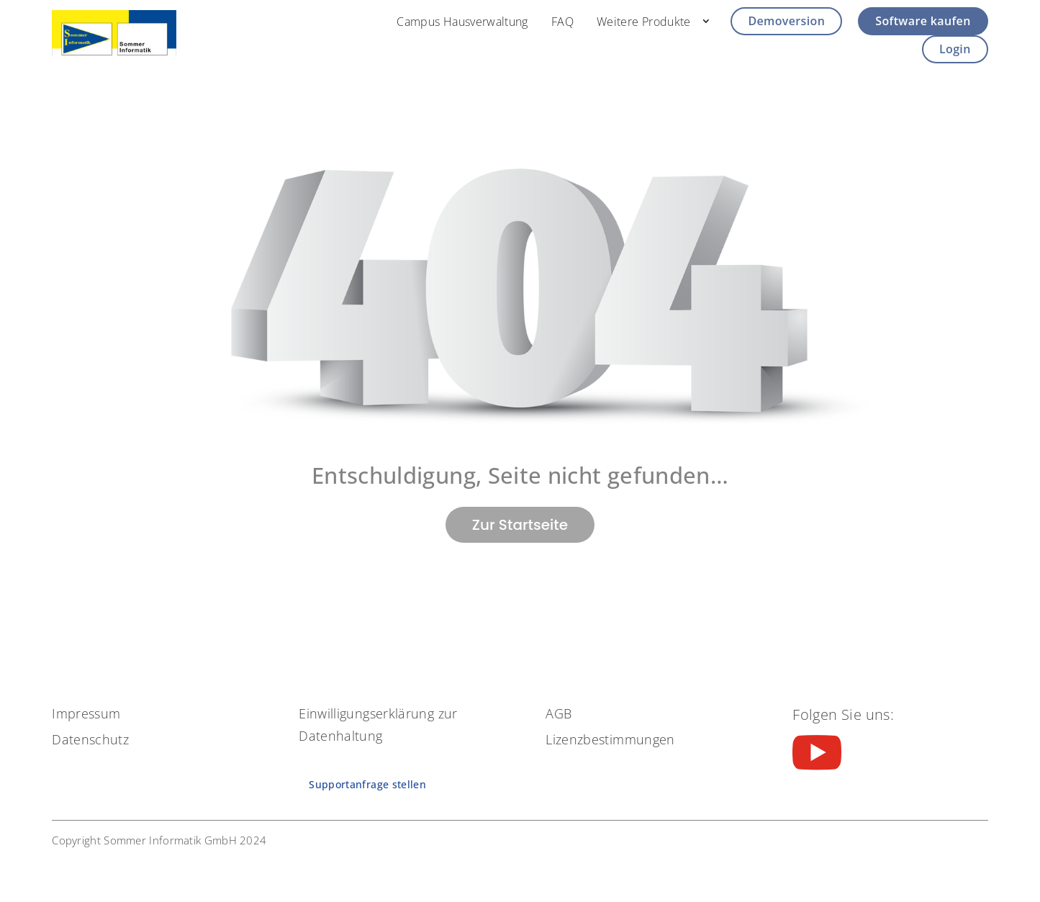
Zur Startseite (520, 525)
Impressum (86, 713)
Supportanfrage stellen (367, 784)
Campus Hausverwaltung (462, 22)
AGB (558, 713)
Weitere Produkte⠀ (648, 22)
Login (955, 49)
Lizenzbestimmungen (610, 739)
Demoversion (786, 21)
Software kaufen (922, 21)
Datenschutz (90, 739)
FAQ (562, 22)
